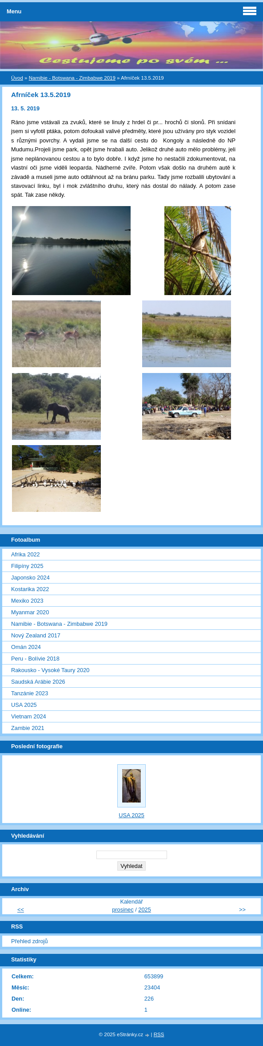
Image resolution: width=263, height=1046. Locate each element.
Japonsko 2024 (30, 577)
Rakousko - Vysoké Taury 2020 (50, 670)
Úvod (17, 78)
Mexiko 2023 (27, 600)
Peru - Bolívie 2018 (35, 658)
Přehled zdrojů (29, 941)
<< (20, 909)
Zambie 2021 (27, 728)
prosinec (122, 909)
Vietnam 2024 (28, 716)
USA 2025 (24, 704)
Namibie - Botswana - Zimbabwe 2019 (72, 78)
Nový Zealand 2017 (35, 635)
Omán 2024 (26, 647)
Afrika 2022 (25, 554)
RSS (159, 1034)
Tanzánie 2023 (29, 693)
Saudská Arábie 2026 (38, 681)
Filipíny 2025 (27, 566)
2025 (144, 909)
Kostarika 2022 (30, 589)
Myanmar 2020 (30, 612)
